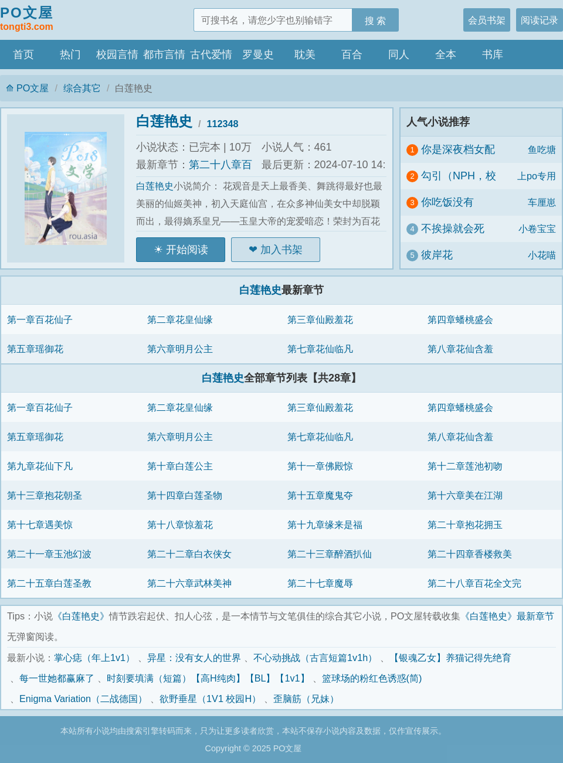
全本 (445, 54)
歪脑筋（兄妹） (306, 698)
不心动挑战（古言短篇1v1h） (315, 657)
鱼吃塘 (542, 149)
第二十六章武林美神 (189, 583)
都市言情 (164, 54)
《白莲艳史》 (81, 616)
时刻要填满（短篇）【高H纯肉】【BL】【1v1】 (208, 678)
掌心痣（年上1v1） (94, 657)
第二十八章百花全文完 (474, 583)
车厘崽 (542, 202)
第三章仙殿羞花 (320, 319)
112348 (223, 123)
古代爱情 (211, 54)
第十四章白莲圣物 (184, 495)
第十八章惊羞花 (180, 524)
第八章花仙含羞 (460, 348)
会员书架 (487, 20)
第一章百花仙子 (40, 319)
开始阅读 (187, 250)
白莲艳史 (164, 121)
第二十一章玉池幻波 (49, 554)
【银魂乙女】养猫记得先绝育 (450, 657)
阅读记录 (539, 20)
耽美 (305, 54)
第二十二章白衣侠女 (189, 554)
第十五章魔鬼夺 (320, 495)
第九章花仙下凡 (40, 466)
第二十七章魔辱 (320, 583)
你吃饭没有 (447, 202)
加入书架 (281, 250)
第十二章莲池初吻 (465, 466)
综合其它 (82, 88)
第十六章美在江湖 (465, 495)
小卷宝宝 (537, 228)
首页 (23, 54)
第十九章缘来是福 (324, 524)
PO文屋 (26, 19)
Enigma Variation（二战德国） (83, 698)
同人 (398, 54)
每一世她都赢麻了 (56, 678)
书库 (492, 54)
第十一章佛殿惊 (320, 466)
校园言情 (117, 54)
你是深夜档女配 (458, 149)
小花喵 (542, 255)
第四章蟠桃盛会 (460, 319)
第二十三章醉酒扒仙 (329, 554)
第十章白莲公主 (180, 466)
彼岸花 (437, 255)
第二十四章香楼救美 (470, 554)
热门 (70, 54)
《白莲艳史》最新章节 (507, 616)
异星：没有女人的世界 (194, 657)
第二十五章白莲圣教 (49, 583)
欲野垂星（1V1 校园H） (210, 698)
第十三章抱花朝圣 (44, 495)
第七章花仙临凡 (320, 348)
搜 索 (375, 20)
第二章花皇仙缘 (180, 319)
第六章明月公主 (180, 348)
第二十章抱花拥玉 (465, 524)
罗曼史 (258, 54)
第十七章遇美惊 (40, 524)
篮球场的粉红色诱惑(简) (372, 678)
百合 (351, 54)
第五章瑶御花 (35, 348)
